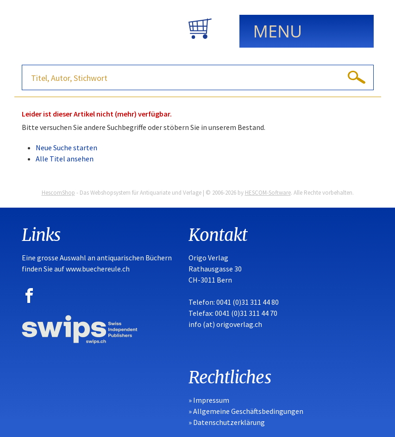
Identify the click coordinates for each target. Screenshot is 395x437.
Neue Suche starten (66, 147)
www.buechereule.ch (98, 268)
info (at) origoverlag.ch (225, 324)
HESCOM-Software (268, 193)
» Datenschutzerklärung (226, 422)
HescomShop (58, 193)
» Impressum (208, 400)
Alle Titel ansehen (65, 158)
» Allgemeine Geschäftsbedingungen (245, 411)
